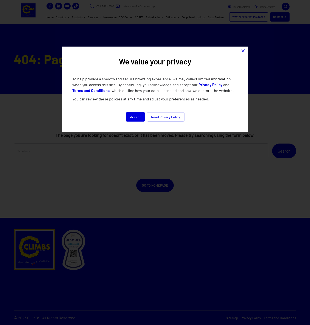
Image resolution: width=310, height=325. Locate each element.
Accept (135, 117)
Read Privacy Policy (165, 117)
